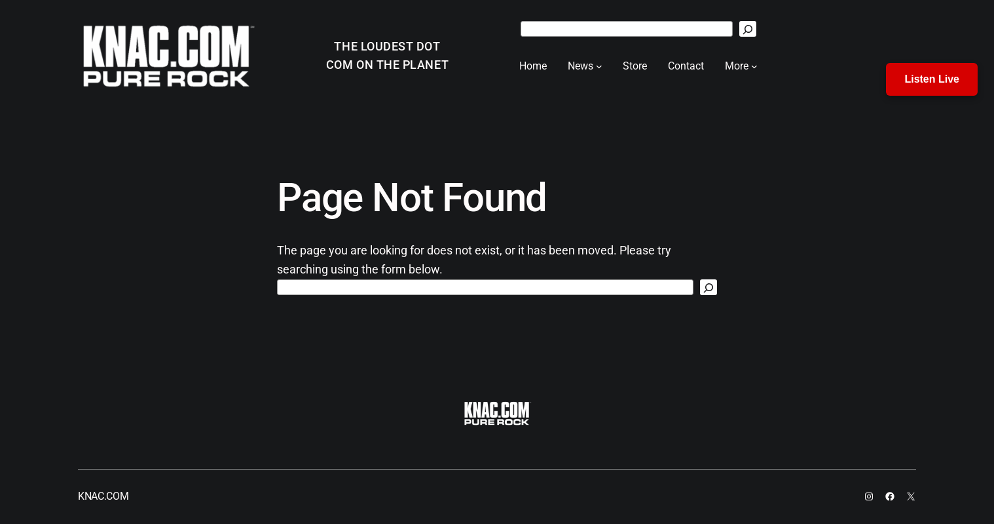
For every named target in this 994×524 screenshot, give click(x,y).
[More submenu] (754, 66)
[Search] (747, 29)
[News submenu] (599, 66)
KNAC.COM (103, 496)
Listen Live (931, 79)
